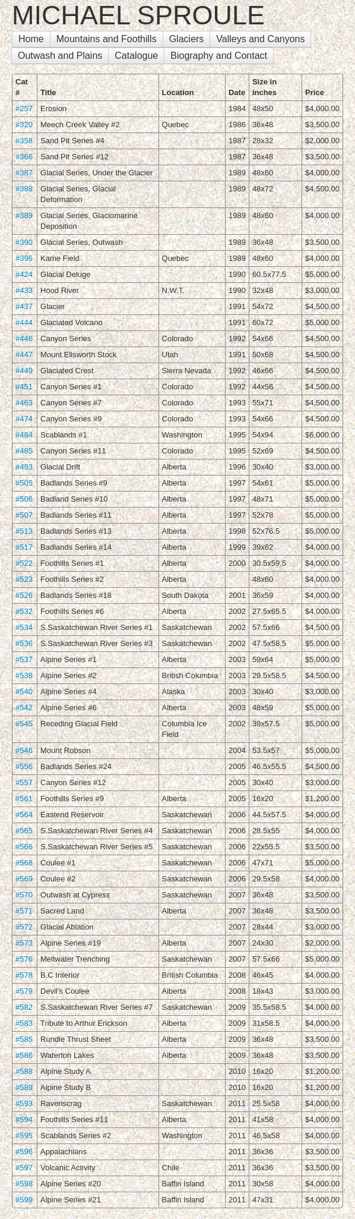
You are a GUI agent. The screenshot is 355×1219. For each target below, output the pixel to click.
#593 (24, 1103)
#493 (24, 466)
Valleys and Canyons (260, 39)
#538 (24, 675)
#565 (24, 830)
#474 (24, 418)
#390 (24, 242)
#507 (24, 515)
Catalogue (136, 56)
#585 (24, 1039)
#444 (24, 322)
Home (31, 39)
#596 (24, 1151)
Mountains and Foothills (106, 39)
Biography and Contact (218, 56)
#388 (24, 188)
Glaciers (186, 39)
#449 (24, 370)
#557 (24, 782)
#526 (24, 595)
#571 (24, 910)
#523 (24, 579)
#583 (24, 1023)
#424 (24, 274)
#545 (24, 723)
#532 (24, 611)
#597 (24, 1167)
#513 (24, 531)
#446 (24, 338)
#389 (24, 215)
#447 (24, 354)
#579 (24, 991)
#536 (24, 643)
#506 (24, 498)
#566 (24, 846)
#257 (24, 108)
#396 (24, 258)
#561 (24, 798)
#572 (24, 926)
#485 (24, 450)
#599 (24, 1199)
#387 (24, 172)
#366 (24, 156)
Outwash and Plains (60, 56)
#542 (24, 707)
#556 (24, 766)
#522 (24, 563)
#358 (24, 140)
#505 (24, 482)
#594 (24, 1119)
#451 (24, 386)
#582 (24, 1007)
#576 (24, 959)
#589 (24, 1087)
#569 (24, 878)
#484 (24, 434)
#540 (24, 691)
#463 (24, 402)
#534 (24, 627)
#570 (24, 894)
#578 (24, 975)
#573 (24, 942)
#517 (24, 547)
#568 (24, 862)
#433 (24, 290)
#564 (24, 814)
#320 (24, 124)
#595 (24, 1135)
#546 (24, 750)
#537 (24, 659)
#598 (24, 1183)
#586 (24, 1055)
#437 (24, 306)
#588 (24, 1071)
